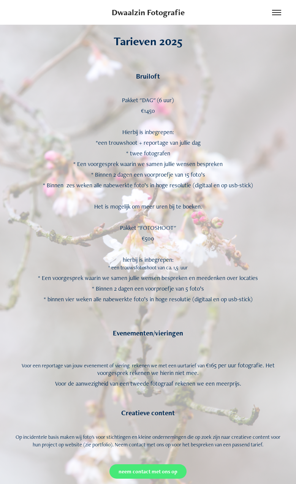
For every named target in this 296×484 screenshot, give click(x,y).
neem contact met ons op (148, 471)
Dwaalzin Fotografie (148, 12)
